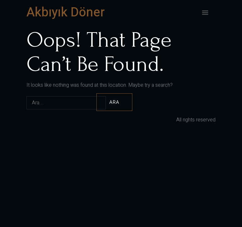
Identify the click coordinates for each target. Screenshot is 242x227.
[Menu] (205, 12)
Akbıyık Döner (65, 12)
